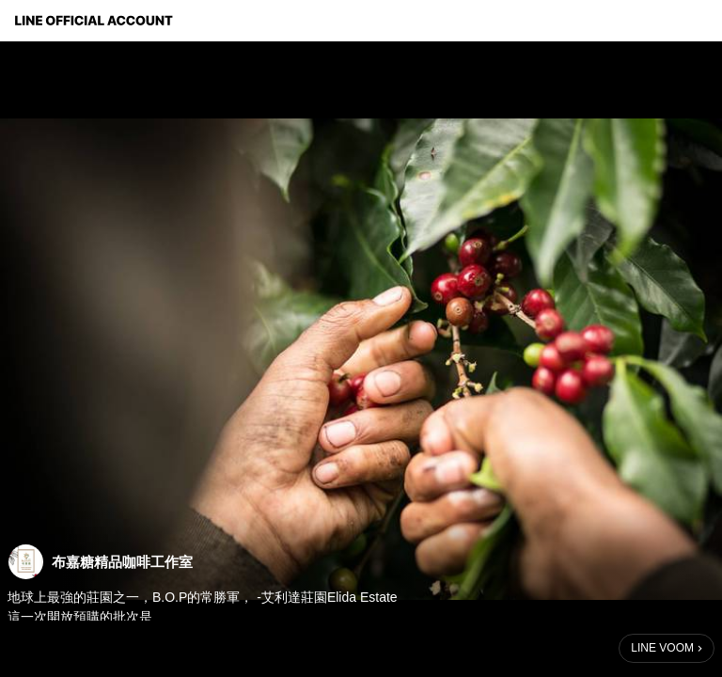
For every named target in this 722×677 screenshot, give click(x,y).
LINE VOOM (662, 647)
